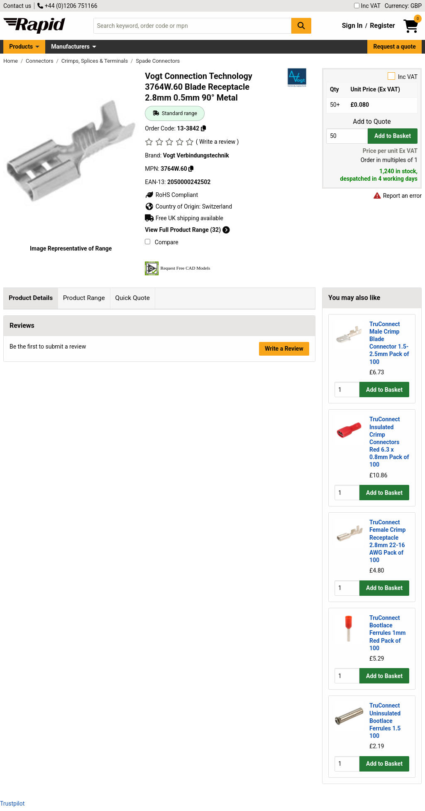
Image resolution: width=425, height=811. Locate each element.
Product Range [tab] (84, 298)
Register (382, 25)
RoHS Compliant (171, 195)
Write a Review (284, 528)
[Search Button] (301, 25)
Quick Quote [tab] (132, 298)
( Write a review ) (217, 142)
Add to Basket (392, 136)
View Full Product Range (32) (187, 229)
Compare (161, 242)
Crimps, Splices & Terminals (95, 61)
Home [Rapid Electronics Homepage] (11, 61)
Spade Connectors (158, 61)
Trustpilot (12, 803)
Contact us (17, 5)
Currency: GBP (403, 6)
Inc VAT (367, 6)
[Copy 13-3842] (203, 128)
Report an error (397, 196)
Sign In (352, 25)
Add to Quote (372, 121)
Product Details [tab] (31, 298)
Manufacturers (70, 46)
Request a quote (395, 46)
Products (21, 46)
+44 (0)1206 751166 (67, 5)
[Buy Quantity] (347, 136)
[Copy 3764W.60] (190, 169)
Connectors (40, 61)
